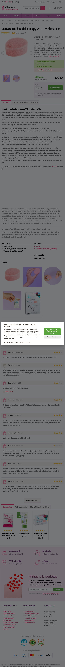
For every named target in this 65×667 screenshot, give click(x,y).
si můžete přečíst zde (25, 342)
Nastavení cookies (52, 337)
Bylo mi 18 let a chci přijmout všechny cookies (52, 331)
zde (21, 336)
